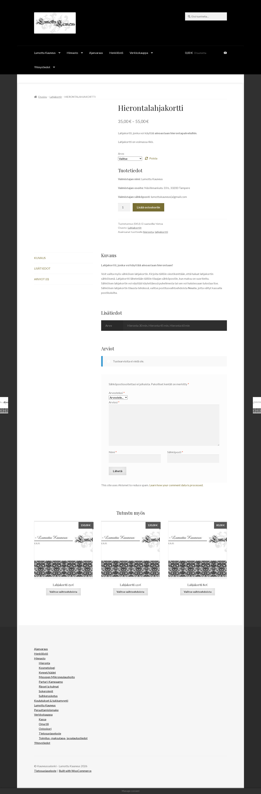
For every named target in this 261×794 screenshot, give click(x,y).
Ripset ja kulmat (49, 686)
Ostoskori (45, 728)
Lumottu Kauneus (45, 52)
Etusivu (42, 96)
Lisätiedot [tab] (42, 268)
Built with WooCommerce (75, 770)
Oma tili (44, 724)
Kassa (42, 719)
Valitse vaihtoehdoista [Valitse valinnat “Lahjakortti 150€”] (63, 591)
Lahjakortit (56, 96)
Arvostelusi (117, 392)
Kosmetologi (47, 667)
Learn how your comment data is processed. (176, 485)
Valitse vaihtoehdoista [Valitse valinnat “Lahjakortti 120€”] (130, 591)
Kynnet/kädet (47, 672)
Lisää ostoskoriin (148, 207)
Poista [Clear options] (153, 158)
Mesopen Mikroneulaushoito (57, 677)
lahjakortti (161, 231)
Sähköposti (175, 452)
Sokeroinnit (46, 691)
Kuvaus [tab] (40, 258)
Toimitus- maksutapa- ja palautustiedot (63, 738)
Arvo (121, 153)
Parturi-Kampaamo (51, 681)
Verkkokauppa (139, 52)
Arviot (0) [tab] (41, 279)
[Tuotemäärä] (124, 207)
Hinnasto (72, 52)
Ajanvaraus (96, 52)
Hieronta (44, 663)
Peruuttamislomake (46, 710)
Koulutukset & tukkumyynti (51, 700)
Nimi (113, 452)
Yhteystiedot (42, 67)
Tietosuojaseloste (50, 733)
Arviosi (114, 402)
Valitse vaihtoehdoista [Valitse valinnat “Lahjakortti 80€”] (198, 591)
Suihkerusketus (48, 696)
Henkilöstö (116, 52)
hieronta (148, 231)
